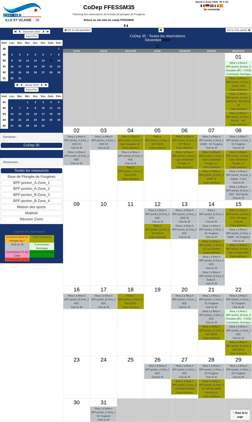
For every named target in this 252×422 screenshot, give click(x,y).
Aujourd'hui (31, 36)
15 (58, 60)
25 (27, 72)
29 (58, 72)
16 (12, 66)
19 (35, 66)
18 (27, 66)
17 (19, 66)
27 (43, 72)
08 (238, 130)
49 (4, 54)
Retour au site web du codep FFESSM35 (109, 20)
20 (43, 66)
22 (58, 66)
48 (4, 48)
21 (50, 66)
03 (4, 113)
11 (27, 60)
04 (4, 119)
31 (19, 78)
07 (211, 130)
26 (35, 72)
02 (4, 108)
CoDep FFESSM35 (108, 7)
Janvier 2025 (31, 85)
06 (184, 130)
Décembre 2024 (31, 31)
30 (12, 78)
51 (4, 66)
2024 (166, 40)
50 (4, 60)
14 (19, 113)
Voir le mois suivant (239, 30)
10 (19, 60)
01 (4, 78)
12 (35, 60)
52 (4, 72)
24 (19, 72)
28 (50, 72)
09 (76, 204)
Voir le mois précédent (77, 30)
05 (4, 125)
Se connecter (212, 9)
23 (12, 72)
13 (43, 60)
